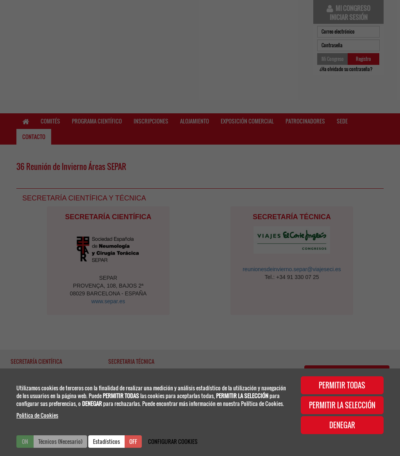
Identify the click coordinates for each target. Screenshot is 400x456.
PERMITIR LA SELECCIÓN (342, 405)
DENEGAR (342, 425)
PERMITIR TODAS (342, 385)
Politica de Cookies (37, 415)
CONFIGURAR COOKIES (173, 441)
